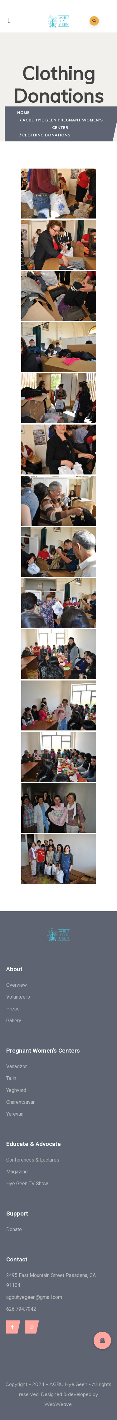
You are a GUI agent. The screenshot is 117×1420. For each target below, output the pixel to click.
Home (23, 112)
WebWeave (58, 1404)
